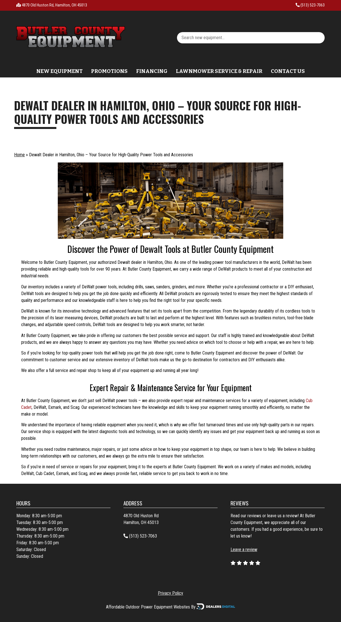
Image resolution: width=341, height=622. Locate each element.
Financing (151, 71)
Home (19, 154)
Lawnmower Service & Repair (219, 71)
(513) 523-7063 (310, 5)
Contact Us (288, 71)
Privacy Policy (170, 593)
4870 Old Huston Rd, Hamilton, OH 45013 (54, 5)
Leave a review (244, 549)
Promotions (109, 71)
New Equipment (59, 71)
